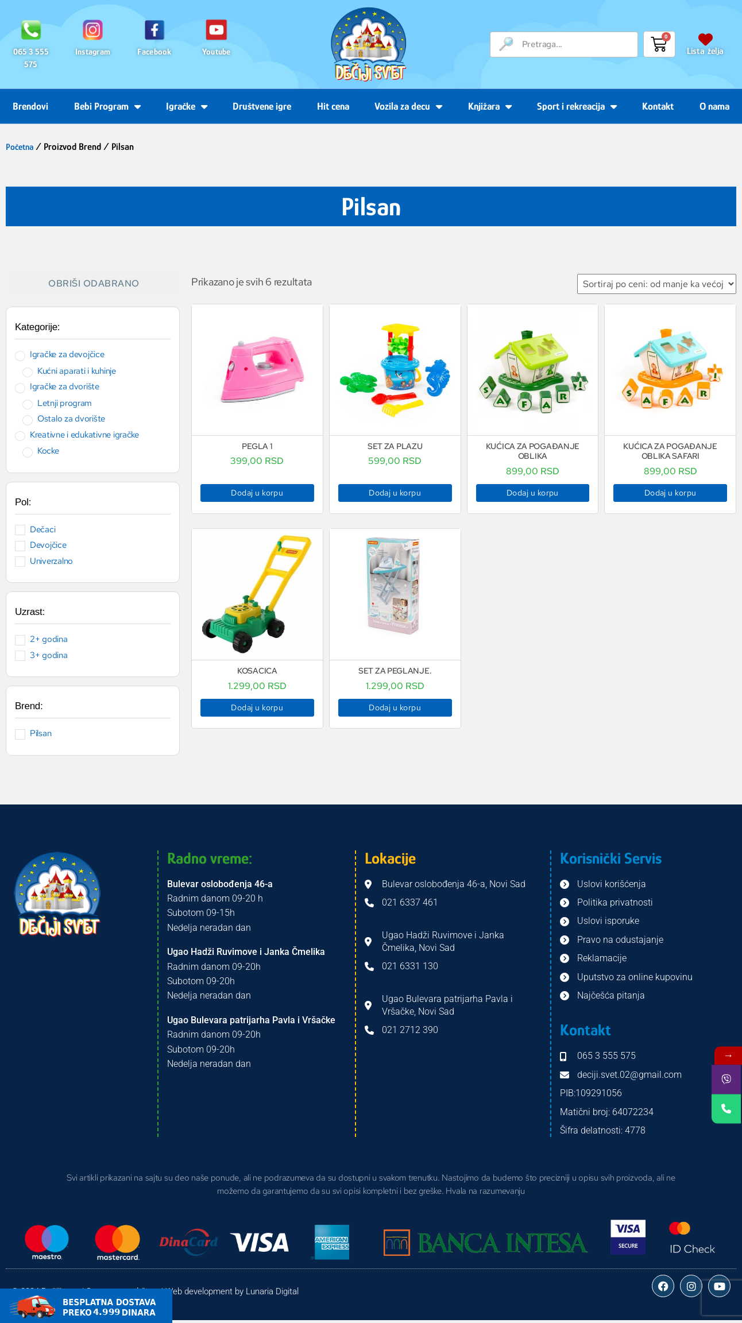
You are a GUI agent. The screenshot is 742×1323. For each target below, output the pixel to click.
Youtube (216, 51)
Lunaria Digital (272, 1292)
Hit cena (333, 106)
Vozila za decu (408, 106)
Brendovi (30, 106)
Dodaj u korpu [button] (257, 493)
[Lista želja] (705, 39)
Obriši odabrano (94, 283)
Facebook (154, 51)
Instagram (93, 51)
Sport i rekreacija (577, 106)
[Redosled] (656, 284)
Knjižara (490, 106)
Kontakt (658, 106)
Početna (21, 146)
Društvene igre (262, 106)
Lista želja (705, 51)
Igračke (186, 106)
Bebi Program (107, 106)
